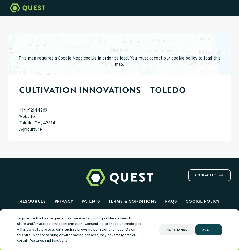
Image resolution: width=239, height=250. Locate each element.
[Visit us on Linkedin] (23, 171)
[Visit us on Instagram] (17, 171)
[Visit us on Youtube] (30, 171)
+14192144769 (33, 110)
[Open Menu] (232, 8)
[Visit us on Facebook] (10, 171)
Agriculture (30, 129)
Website (27, 117)
